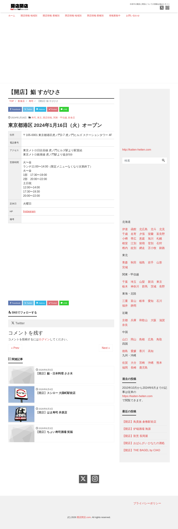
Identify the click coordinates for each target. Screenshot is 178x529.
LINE (79, 109)
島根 (142, 339)
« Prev (15, 352)
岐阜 (142, 300)
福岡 (125, 367)
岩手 (150, 262)
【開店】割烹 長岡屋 (135, 435)
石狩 (159, 243)
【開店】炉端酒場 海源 (136, 428)
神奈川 (135, 286)
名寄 (133, 233)
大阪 (153, 320)
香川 (142, 351)
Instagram (29, 212)
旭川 (150, 238)
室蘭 (150, 233)
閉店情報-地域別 (73, 15)
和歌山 (143, 320)
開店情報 (47, 118)
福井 (125, 305)
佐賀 (125, 362)
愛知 (150, 300)
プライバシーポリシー (147, 503)
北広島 (143, 229)
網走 (142, 247)
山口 (125, 339)
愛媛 (133, 351)
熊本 (159, 362)
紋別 (133, 247)
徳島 (125, 351)
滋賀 (162, 320)
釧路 (162, 247)
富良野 (160, 233)
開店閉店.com (84, 517)
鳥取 (159, 339)
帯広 (133, 238)
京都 (125, 320)
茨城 (153, 286)
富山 (133, 300)
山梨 (142, 281)
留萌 (142, 243)
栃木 (125, 286)
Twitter (33, 109)
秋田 (133, 262)
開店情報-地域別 (29, 15)
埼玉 (133, 281)
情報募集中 (114, 15)
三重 (125, 300)
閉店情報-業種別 (95, 15)
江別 (133, 243)
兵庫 (133, 320)
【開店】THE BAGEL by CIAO (141, 450)
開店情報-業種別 (51, 15)
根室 (125, 243)
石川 (159, 300)
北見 (162, 229)
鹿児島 (143, 367)
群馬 (145, 286)
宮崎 (142, 362)
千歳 (125, 233)
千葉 (125, 281)
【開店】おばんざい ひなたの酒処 (143, 443)
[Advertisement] (88, 51)
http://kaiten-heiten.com (136, 149)
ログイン (44, 344)
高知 (150, 351)
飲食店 (71, 118)
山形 (159, 262)
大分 (133, 362)
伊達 (125, 229)
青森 (125, 262)
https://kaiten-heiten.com (137, 396)
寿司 (33, 118)
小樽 (125, 238)
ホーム (11, 15)
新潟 (150, 281)
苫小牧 (152, 247)
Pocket (65, 109)
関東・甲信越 (60, 118)
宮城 (125, 267)
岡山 (133, 339)
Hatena (49, 109)
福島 (142, 262)
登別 (150, 243)
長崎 (133, 367)
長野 (162, 286)
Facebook (16, 109)
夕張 (142, 233)
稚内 (125, 247)
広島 (150, 339)
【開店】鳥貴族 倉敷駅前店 (139, 421)
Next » (106, 352)
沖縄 (150, 362)
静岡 (133, 305)
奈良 (125, 324)
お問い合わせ (133, 15)
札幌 (159, 238)
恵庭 (142, 238)
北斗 (153, 229)
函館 (133, 229)
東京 (39, 118)
